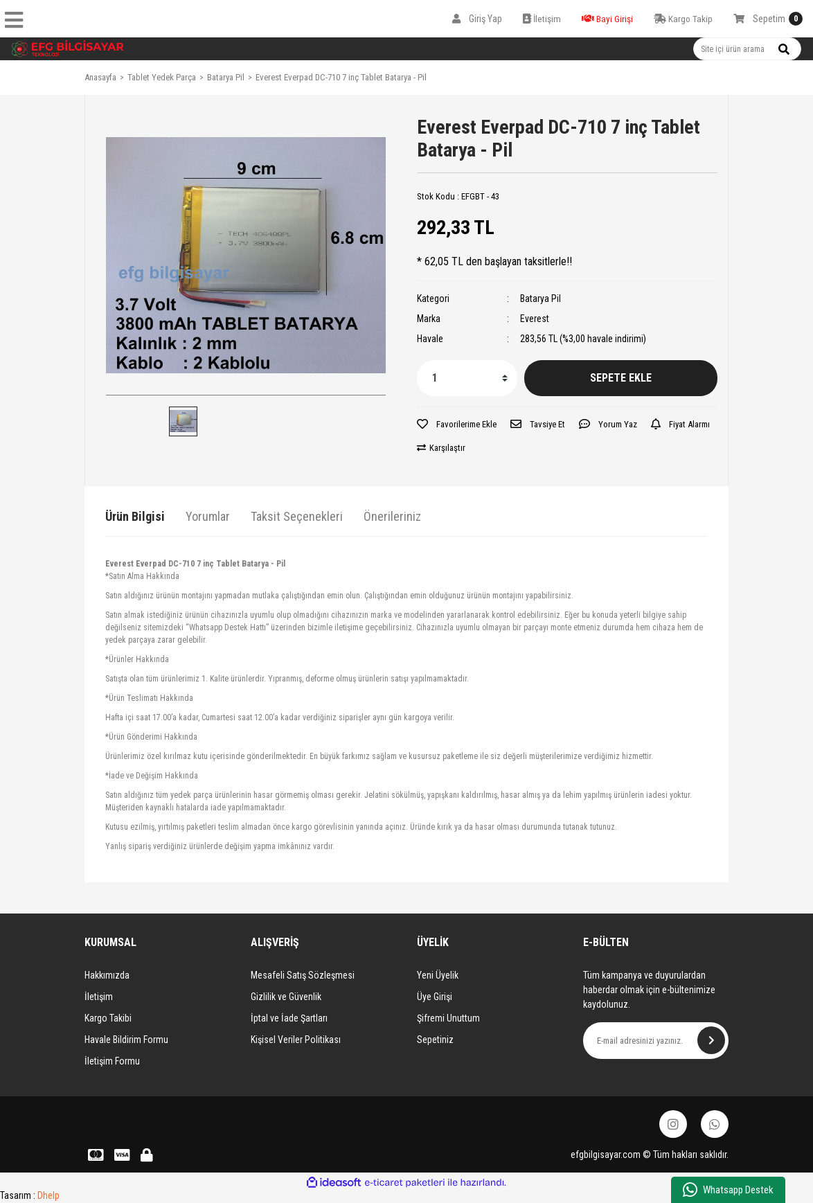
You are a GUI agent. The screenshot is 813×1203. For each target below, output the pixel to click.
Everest (534, 318)
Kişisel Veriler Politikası (296, 1039)
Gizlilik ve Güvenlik (286, 996)
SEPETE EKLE (621, 377)
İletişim (98, 996)
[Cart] (768, 19)
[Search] (747, 48)
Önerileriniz (392, 516)
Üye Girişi (434, 996)
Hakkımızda (106, 975)
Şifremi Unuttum (448, 1018)
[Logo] (67, 49)
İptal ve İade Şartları (289, 1018)
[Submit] (711, 1040)
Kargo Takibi (108, 1018)
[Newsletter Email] (656, 1040)
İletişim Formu (112, 1061)
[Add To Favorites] (457, 424)
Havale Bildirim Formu (126, 1039)
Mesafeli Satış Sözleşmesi (303, 975)
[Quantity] (467, 378)
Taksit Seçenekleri (297, 516)
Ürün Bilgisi (135, 516)
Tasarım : (30, 1195)
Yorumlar (208, 516)
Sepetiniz (435, 1039)
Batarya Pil (540, 298)
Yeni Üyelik (437, 975)
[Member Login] (477, 19)
